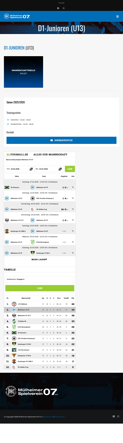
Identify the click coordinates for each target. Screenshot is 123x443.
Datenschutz (59, 417)
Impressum (48, 417)
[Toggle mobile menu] (117, 16)
